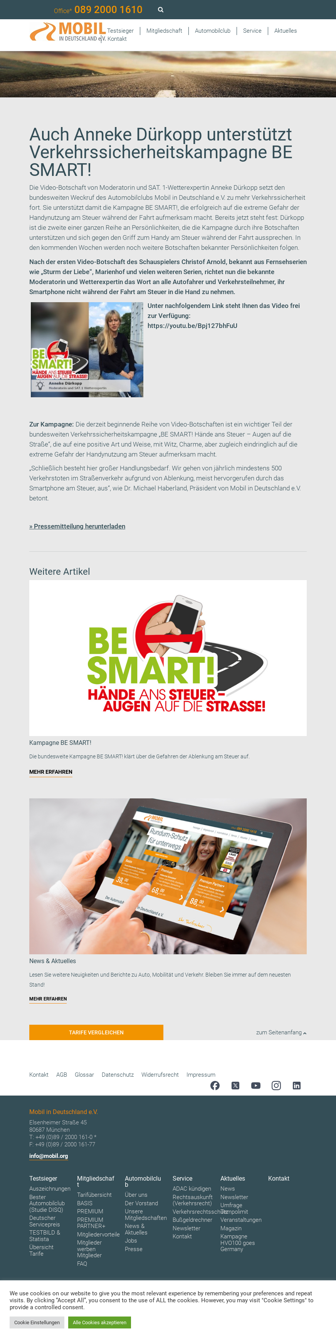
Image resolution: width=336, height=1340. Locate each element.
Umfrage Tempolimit (234, 1208)
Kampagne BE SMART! (145, 207)
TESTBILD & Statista (44, 1236)
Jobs (131, 1240)
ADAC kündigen (192, 1188)
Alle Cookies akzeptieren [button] (99, 1322)
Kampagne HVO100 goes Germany (237, 1243)
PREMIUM (90, 1211)
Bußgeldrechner (192, 1219)
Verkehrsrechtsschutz (200, 1211)
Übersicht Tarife (41, 1250)
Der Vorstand (141, 1203)
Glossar (84, 1074)
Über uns (136, 1194)
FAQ (82, 1263)
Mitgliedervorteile (98, 1234)
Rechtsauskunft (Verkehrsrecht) (193, 1200)
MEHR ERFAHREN (50, 772)
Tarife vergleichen (96, 1032)
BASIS (84, 1203)
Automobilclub (212, 30)
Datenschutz (118, 1074)
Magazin (231, 1228)
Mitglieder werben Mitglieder (89, 1249)
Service (252, 30)
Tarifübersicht (94, 1194)
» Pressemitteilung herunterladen (77, 526)
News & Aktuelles (136, 1229)
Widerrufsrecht (160, 1074)
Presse (134, 1249)
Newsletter (186, 1228)
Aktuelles (285, 30)
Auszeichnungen (50, 1188)
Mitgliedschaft (164, 30)
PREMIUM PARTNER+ (91, 1223)
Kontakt (117, 38)
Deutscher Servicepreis (44, 1221)
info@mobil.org (48, 1156)
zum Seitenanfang (281, 1032)
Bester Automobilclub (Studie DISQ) (47, 1203)
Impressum (200, 1074)
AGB (61, 1074)
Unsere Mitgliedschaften (146, 1214)
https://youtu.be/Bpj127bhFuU (192, 326)
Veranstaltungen (241, 1219)
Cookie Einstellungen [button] (37, 1322)
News (227, 1188)
